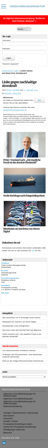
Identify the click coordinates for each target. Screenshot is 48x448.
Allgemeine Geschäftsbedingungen (18, 399)
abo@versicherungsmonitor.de (15, 110)
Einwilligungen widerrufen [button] (14, 430)
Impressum (8, 418)
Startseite (7, 71)
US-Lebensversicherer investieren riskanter (19, 350)
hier (33, 251)
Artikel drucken (12, 93)
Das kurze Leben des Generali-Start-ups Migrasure (21, 330)
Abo (16, 71)
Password (6, 49)
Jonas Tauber (13, 90)
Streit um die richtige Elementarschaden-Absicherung (22, 361)
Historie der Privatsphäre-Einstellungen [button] (19, 427)
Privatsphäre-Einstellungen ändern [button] (18, 424)
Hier (39, 100)
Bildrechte (7, 433)
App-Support (8, 416)
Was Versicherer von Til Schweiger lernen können (21, 318)
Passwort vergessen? (10, 64)
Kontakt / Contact (10, 421)
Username (6, 40)
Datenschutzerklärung (12, 406)
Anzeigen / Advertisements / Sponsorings (20, 413)
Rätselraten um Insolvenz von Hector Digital (19, 322)
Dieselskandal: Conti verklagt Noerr (16, 326)
